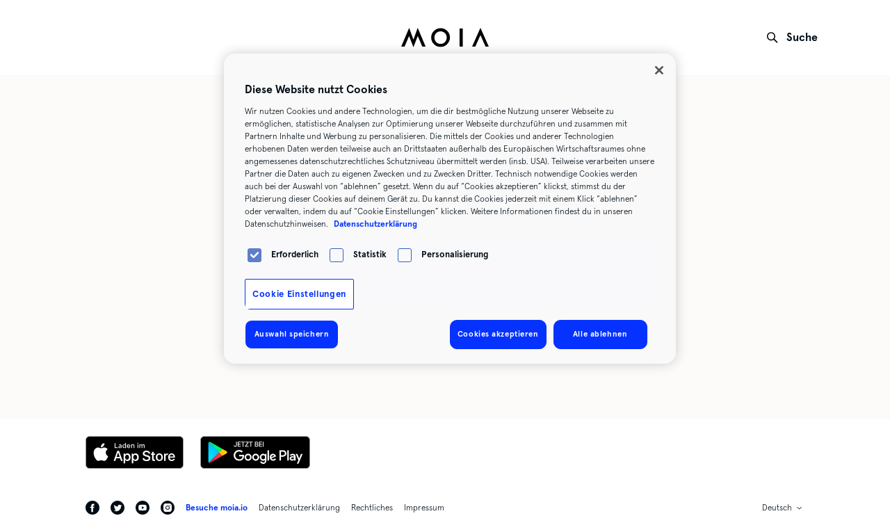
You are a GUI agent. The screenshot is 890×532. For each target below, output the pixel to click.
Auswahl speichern (292, 334)
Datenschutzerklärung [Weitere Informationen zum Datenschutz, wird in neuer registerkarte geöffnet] (375, 224)
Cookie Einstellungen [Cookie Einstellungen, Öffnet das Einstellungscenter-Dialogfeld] (299, 294)
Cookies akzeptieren (498, 334)
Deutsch (777, 508)
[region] (450, 209)
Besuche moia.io (217, 508)
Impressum (424, 508)
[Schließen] (659, 70)
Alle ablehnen (600, 334)
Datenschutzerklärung (299, 508)
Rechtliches (372, 508)
